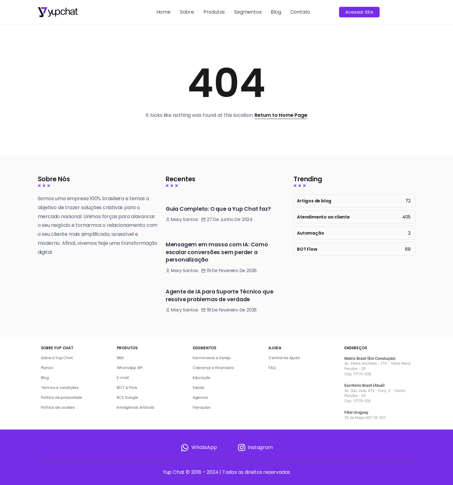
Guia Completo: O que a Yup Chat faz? (218, 209)
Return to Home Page (281, 115)
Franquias (202, 407)
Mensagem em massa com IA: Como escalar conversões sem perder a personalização (217, 252)
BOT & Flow (127, 387)
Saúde (198, 387)
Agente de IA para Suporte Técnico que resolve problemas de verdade (219, 295)
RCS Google (127, 397)
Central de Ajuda (284, 357)
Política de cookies (58, 407)
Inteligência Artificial (135, 407)
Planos (47, 367)
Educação (202, 377)
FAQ (272, 367)
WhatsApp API (130, 367)
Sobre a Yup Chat (57, 357)
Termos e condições (60, 387)
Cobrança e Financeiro (213, 367)
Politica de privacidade (61, 397)
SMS (120, 357)
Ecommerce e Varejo (212, 357)
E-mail (123, 377)
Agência (200, 397)
